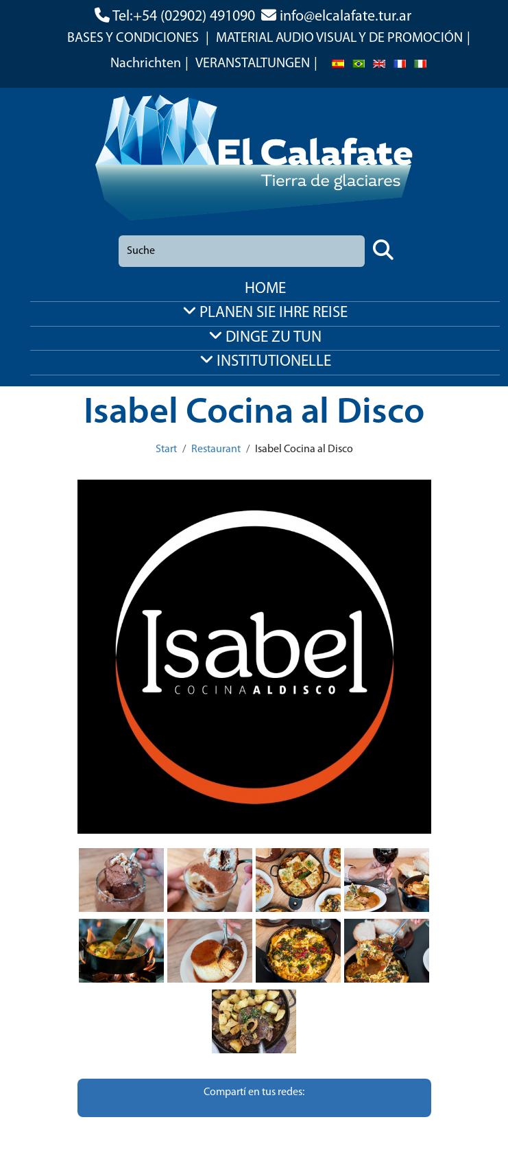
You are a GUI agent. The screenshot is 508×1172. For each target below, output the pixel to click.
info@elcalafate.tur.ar (345, 17)
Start (166, 449)
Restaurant (216, 449)
